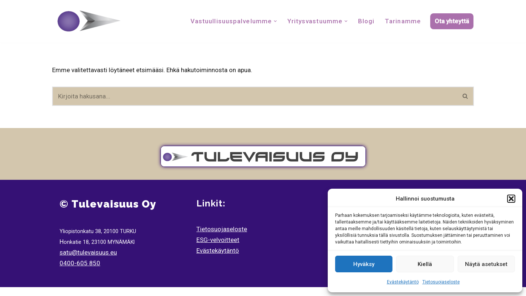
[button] (511, 198)
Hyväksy (363, 264)
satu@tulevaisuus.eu (88, 252)
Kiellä (425, 264)
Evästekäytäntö (403, 282)
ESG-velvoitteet (217, 239)
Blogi (366, 21)
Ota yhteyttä (452, 21)
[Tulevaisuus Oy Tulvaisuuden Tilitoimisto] (89, 21)
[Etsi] (254, 96)
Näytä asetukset (486, 264)
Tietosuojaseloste (441, 282)
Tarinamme (403, 21)
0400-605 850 (80, 263)
